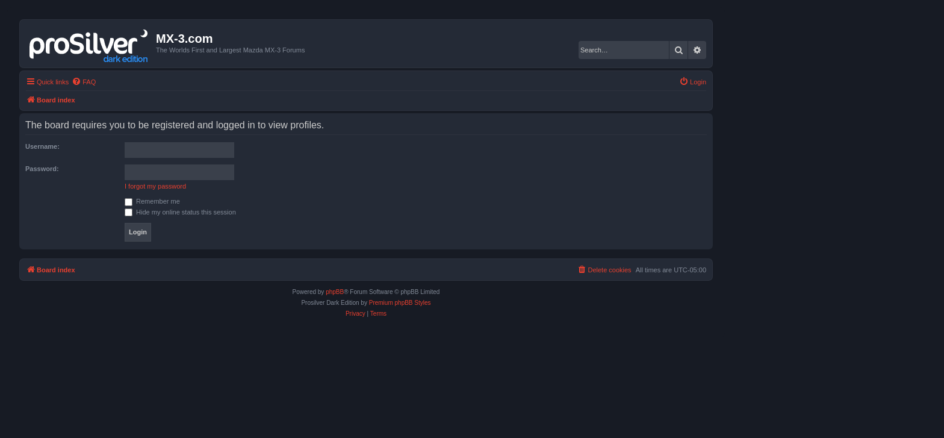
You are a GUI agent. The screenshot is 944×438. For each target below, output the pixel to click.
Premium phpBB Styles (400, 302)
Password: (42, 168)
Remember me (152, 201)
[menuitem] (84, 82)
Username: (42, 146)
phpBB (335, 292)
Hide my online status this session (180, 212)
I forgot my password (155, 186)
